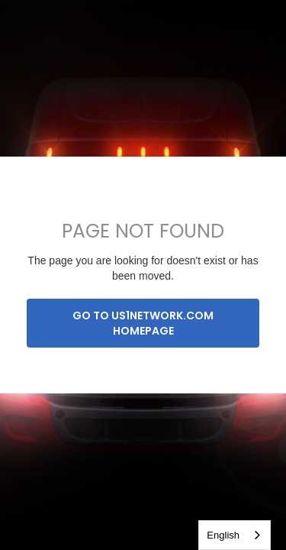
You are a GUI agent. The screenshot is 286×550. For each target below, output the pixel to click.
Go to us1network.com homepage (143, 323)
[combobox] (234, 535)
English (223, 535)
